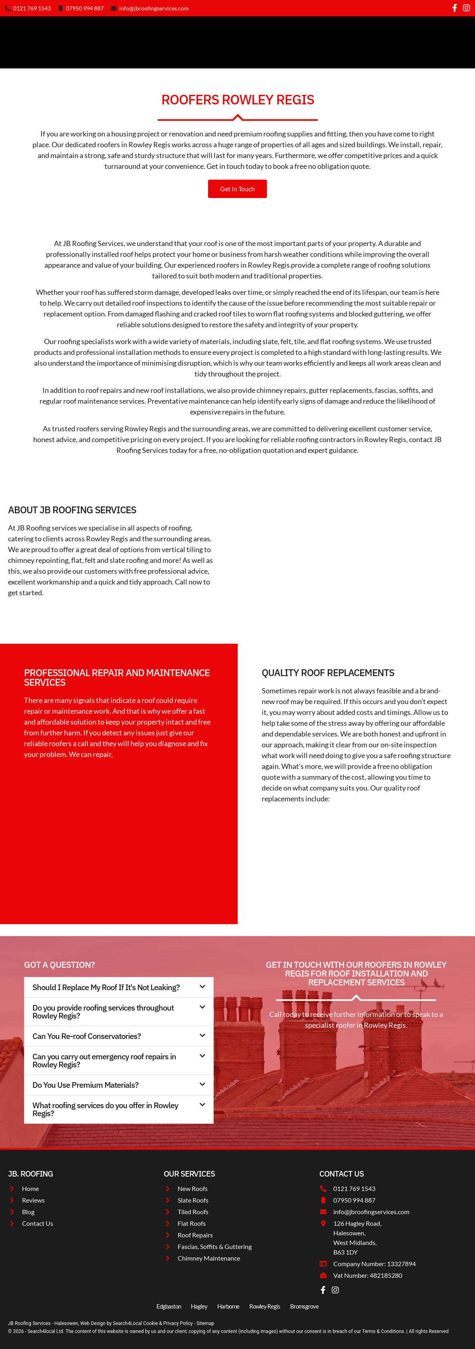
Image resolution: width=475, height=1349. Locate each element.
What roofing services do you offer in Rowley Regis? (105, 1109)
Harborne (228, 1306)
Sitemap (205, 1323)
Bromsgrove (304, 1306)
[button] (118, 987)
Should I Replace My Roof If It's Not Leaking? (106, 987)
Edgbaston (168, 1306)
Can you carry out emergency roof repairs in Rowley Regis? (104, 1060)
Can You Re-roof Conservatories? (86, 1036)
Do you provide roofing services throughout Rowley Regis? (103, 1011)
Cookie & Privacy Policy (168, 1323)
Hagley (199, 1306)
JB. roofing (30, 1173)
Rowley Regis (264, 1306)
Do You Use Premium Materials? (85, 1084)
